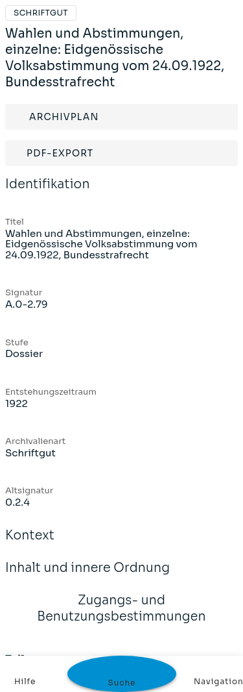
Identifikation (47, 193)
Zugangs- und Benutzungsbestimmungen (121, 617)
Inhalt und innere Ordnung (87, 576)
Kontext (29, 544)
